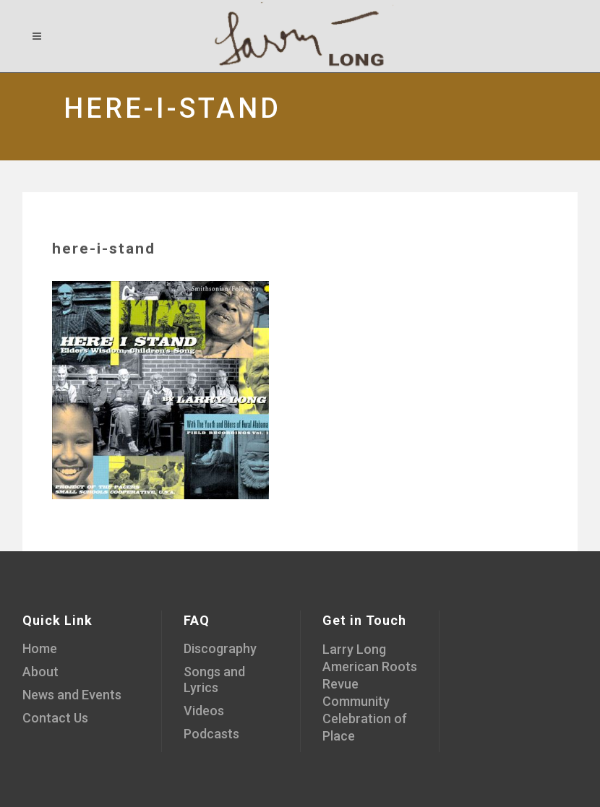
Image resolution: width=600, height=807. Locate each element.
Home (39, 648)
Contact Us (55, 717)
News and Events (71, 694)
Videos (204, 710)
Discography (220, 648)
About (40, 671)
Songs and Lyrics (214, 679)
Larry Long (354, 649)
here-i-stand (103, 248)
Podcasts (211, 733)
